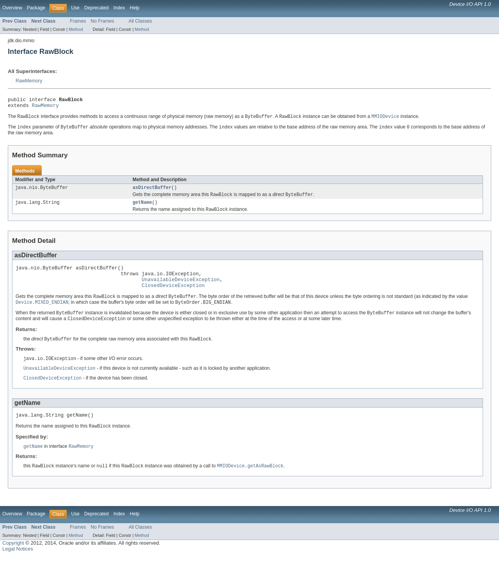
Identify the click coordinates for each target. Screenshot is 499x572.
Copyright (13, 558)
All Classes (140, 21)
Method (76, 29)
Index (119, 8)
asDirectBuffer (152, 191)
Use (75, 8)
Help (135, 8)
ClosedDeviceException (173, 295)
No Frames (102, 21)
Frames (78, 21)
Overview (12, 8)
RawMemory (29, 81)
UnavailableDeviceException (180, 288)
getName (142, 207)
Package (36, 8)
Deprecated (96, 8)
